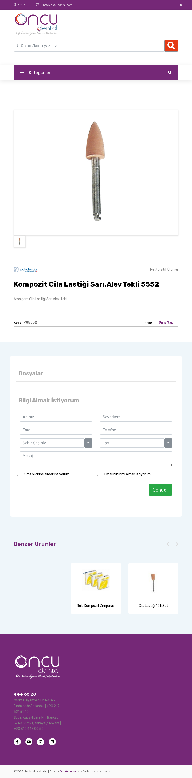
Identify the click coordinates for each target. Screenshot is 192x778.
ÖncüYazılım (68, 771)
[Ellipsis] (171, 46)
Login (178, 4)
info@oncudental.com (58, 4)
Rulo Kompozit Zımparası (96, 606)
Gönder (160, 490)
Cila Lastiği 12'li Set (153, 606)
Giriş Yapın (167, 322)
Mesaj (96, 458)
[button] (88, 443)
